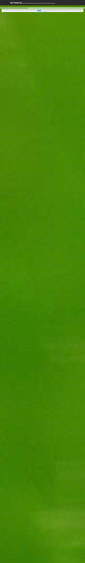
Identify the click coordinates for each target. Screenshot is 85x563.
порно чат (39, 10)
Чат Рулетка (32, 3)
